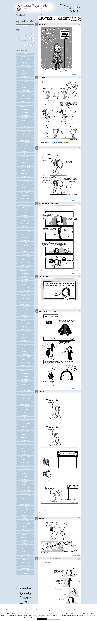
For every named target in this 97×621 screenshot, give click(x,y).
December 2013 (25, 462)
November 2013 (25, 465)
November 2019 (25, 265)
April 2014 (25, 451)
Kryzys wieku (29, 45)
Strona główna (41, 14)
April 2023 (25, 154)
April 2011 (25, 551)
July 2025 (25, 79)
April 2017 (25, 351)
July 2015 (25, 409)
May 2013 (25, 482)
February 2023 (25, 159)
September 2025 (25, 73)
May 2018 (25, 315)
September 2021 (25, 204)
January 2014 (25, 459)
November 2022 (25, 168)
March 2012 (25, 521)
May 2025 (25, 84)
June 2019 (25, 279)
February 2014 (25, 457)
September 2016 (25, 371)
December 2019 (25, 262)
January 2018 (25, 326)
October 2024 (25, 104)
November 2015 (25, 398)
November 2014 (25, 432)
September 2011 (25, 537)
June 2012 (25, 512)
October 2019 (25, 268)
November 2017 (25, 332)
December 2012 (25, 496)
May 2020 (25, 248)
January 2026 (25, 62)
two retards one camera (47, 311)
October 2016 (25, 368)
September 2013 (25, 471)
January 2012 (25, 526)
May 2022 (25, 184)
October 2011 (25, 534)
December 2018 (25, 295)
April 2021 (25, 218)
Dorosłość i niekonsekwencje (49, 559)
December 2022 (25, 165)
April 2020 (25, 251)
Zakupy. (42, 518)
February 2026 (25, 59)
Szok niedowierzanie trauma (49, 204)
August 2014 (25, 440)
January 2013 (25, 493)
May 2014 (25, 448)
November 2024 (25, 101)
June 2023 (25, 148)
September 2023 (25, 140)
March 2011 (25, 554)
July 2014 (25, 443)
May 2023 (25, 151)
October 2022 (25, 170)
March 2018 (25, 320)
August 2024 (25, 109)
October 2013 (25, 468)
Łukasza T (52, 142)
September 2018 (25, 304)
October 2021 (25, 201)
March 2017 (25, 354)
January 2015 (25, 426)
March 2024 (25, 123)
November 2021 (25, 198)
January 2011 (25, 559)
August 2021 (25, 207)
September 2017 (25, 337)
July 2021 (25, 209)
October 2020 (25, 234)
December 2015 (25, 396)
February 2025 (25, 93)
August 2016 (25, 373)
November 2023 (25, 134)
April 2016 (25, 384)
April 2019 (25, 284)
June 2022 (25, 182)
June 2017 (25, 345)
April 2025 (25, 87)
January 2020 (25, 259)
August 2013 (25, 473)
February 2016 (25, 390)
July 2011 (25, 543)
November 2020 (25, 232)
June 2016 (25, 379)
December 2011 (25, 529)
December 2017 (25, 329)
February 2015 (25, 423)
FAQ (48, 14)
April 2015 (25, 418)
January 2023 (25, 162)
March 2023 (25, 157)
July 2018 (25, 309)
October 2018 (25, 301)
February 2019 (25, 290)
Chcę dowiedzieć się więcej (53, 619)
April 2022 (25, 187)
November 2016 (25, 365)
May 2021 (25, 215)
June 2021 (25, 212)
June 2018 (25, 312)
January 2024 (25, 129)
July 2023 (25, 145)
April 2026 (25, 54)
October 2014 (25, 434)
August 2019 (25, 273)
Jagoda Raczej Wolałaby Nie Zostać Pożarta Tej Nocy (26, 38)
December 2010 (25, 562)
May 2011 (25, 548)
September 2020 (25, 237)
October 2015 (25, 401)
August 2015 (25, 407)
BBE (45, 14)
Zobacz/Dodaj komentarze (76, 74)
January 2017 (25, 359)
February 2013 (25, 490)
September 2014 (25, 437)
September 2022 (25, 173)
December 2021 (25, 195)
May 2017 (25, 348)
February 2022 (25, 190)
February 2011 (25, 557)
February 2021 (25, 223)
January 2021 (25, 226)
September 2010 (25, 571)
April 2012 (25, 518)
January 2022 (25, 193)
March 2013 (25, 487)
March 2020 (25, 254)
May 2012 (25, 515)
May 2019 (25, 282)
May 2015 (25, 415)
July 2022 (25, 179)
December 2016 (25, 362)
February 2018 (25, 323)
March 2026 (25, 56)
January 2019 (25, 293)
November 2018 (25, 298)
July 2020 (25, 243)
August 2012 (25, 507)
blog (50, 14)
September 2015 (25, 404)
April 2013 (25, 484)
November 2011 (25, 532)
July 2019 (25, 276)
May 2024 (25, 118)
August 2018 (25, 307)
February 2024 (25, 126)
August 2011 (25, 540)
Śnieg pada (43, 24)
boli (32, 33)
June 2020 (25, 245)
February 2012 (25, 523)
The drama (43, 77)
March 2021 (25, 220)
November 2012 (25, 498)
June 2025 (25, 81)
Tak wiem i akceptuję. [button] (42, 619)
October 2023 (25, 137)
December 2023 (25, 132)
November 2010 (25, 565)
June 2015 (25, 412)
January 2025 (25, 95)
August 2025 (25, 76)
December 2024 (25, 98)
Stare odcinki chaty (25, 573)
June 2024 (25, 115)
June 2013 (25, 479)
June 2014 (25, 446)
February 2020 (25, 257)
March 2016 (25, 387)
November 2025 (25, 68)
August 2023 (25, 143)
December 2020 (25, 229)
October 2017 (25, 334)
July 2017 (25, 343)
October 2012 (25, 501)
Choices (42, 392)
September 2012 (25, 504)
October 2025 (25, 70)
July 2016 (25, 376)
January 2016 (25, 393)
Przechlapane (44, 277)
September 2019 (25, 270)
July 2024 (25, 112)
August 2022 (25, 176)
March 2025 (25, 90)
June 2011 (25, 546)
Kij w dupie (30, 43)
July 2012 (25, 509)
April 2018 (25, 318)
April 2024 (25, 120)
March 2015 (25, 421)
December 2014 (25, 429)
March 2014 (25, 454)
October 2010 (25, 568)
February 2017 (25, 357)
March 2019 (25, 287)
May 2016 (25, 382)
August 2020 (25, 240)
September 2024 (25, 106)
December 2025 (25, 65)
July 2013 (25, 476)
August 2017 (25, 340)
